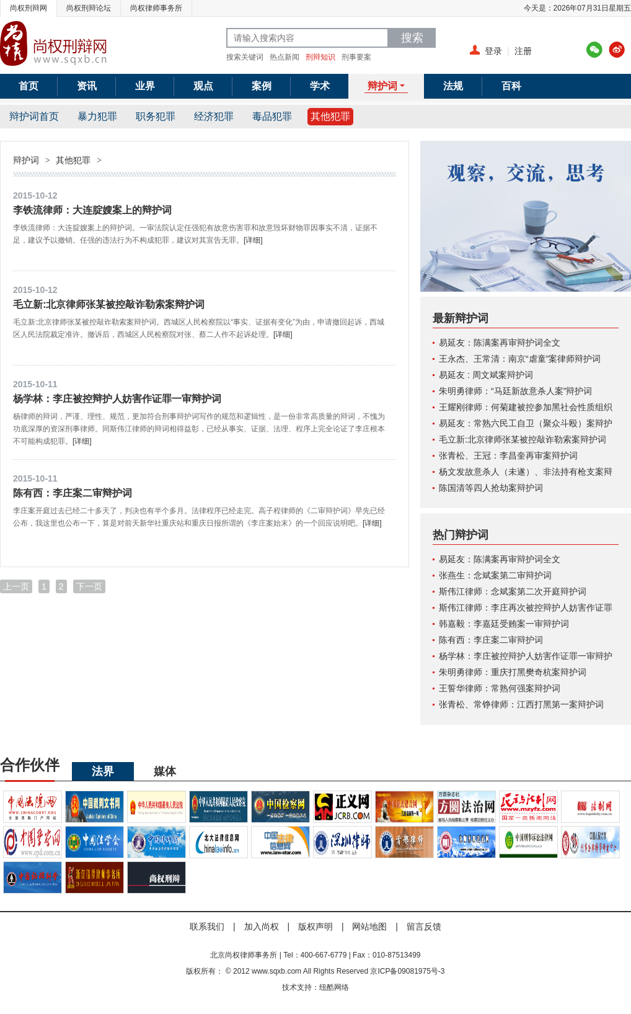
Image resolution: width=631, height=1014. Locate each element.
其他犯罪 (330, 116)
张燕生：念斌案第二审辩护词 (495, 575)
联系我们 (207, 926)
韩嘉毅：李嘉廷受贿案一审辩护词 (504, 624)
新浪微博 (617, 50)
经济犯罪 (214, 116)
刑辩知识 (320, 57)
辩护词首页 (34, 116)
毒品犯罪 (272, 116)
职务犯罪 (155, 116)
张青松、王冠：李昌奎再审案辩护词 (508, 455)
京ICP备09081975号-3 (407, 971)
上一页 (16, 586)
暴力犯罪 (97, 116)
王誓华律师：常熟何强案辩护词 (499, 688)
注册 (523, 51)
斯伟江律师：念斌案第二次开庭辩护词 (512, 591)
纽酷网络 (334, 987)
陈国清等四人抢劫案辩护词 (491, 488)
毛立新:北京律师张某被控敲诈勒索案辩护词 (109, 304)
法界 (103, 771)
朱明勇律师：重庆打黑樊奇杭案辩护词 (512, 672)
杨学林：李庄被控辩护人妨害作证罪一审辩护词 (117, 398)
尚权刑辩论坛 (88, 8)
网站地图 (369, 926)
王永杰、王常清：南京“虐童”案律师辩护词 (520, 359)
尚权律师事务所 (156, 8)
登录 (493, 51)
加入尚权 (261, 926)
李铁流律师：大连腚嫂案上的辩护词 (92, 209)
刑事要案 (356, 57)
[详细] (253, 240)
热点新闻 (284, 57)
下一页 (89, 586)
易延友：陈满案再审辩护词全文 (499, 343)
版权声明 (315, 926)
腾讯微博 (594, 50)
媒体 (165, 771)
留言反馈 (424, 926)
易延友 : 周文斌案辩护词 (486, 375)
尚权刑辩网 (28, 8)
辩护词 (26, 160)
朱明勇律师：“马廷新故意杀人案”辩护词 (515, 391)
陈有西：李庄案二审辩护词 (72, 492)
